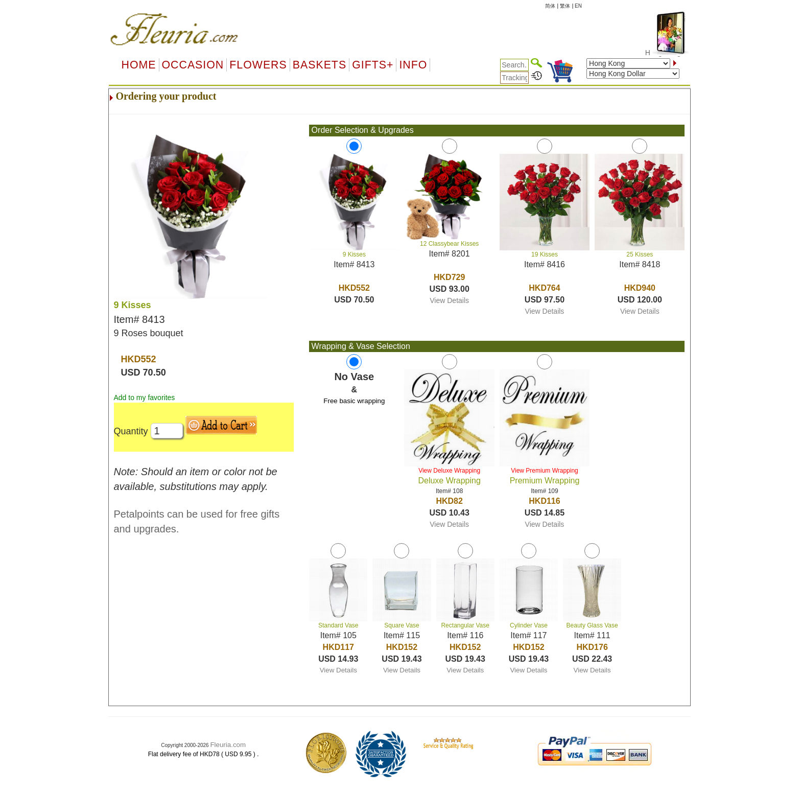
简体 (550, 6)
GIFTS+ (372, 65)
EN (578, 6)
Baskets (319, 65)
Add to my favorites (144, 397)
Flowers (258, 65)
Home (139, 65)
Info (413, 65)
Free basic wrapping (354, 401)
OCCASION (193, 65)
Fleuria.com (228, 745)
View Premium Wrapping (544, 470)
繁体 (565, 6)
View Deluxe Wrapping (449, 470)
